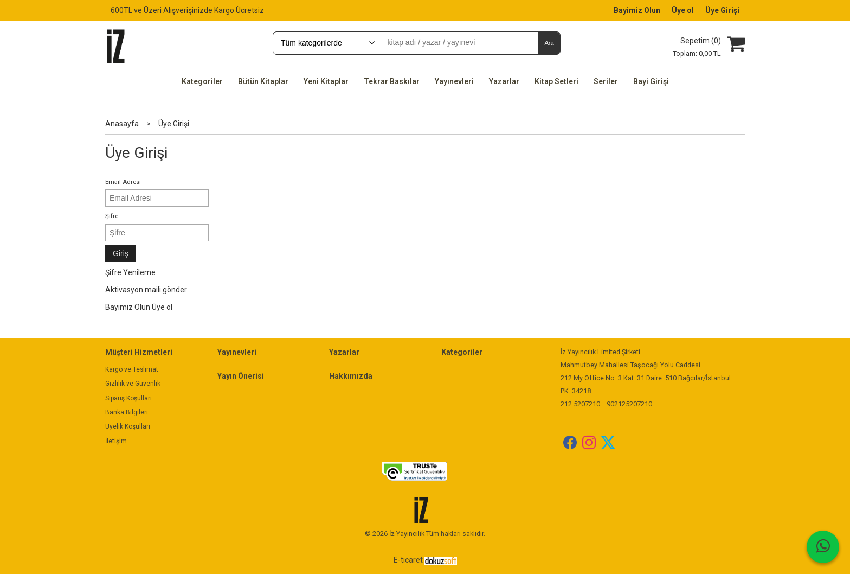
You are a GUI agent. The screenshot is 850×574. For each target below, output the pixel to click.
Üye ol (162, 307)
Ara (548, 43)
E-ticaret (408, 560)
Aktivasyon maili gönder (146, 289)
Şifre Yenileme (130, 272)
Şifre (111, 216)
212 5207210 (580, 404)
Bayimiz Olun (127, 307)
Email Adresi (123, 182)
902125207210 (629, 404)
